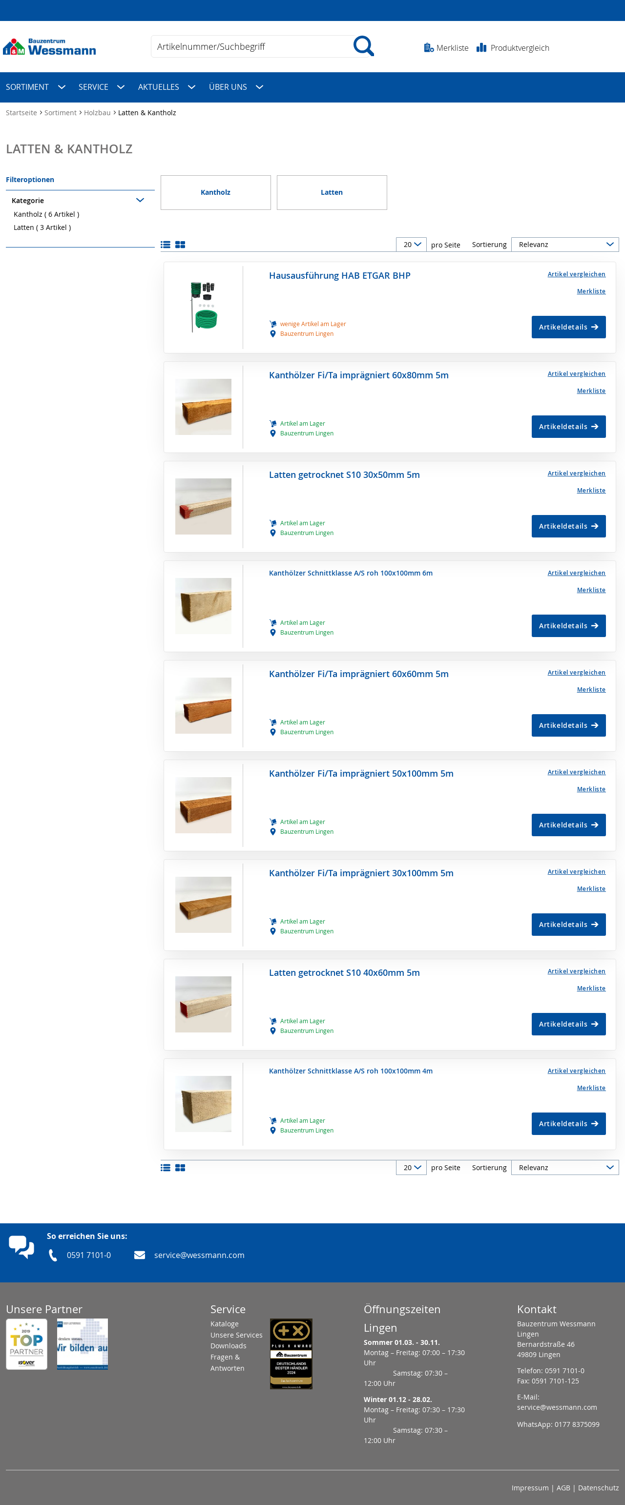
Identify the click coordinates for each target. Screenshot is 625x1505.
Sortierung (489, 240)
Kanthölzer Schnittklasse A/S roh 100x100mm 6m (351, 568)
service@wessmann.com (199, 1250)
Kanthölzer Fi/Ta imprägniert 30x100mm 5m (361, 868)
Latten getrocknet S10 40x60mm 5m (344, 968)
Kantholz (46, 209)
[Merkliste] (550, 287)
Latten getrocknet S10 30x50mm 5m (344, 470)
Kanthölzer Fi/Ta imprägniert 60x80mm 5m (359, 370)
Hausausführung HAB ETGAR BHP (340, 271)
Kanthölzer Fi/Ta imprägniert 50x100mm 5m (361, 769)
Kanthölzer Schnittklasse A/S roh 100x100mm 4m (351, 1066)
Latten (42, 222)
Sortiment (61, 108)
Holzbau (98, 108)
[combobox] (260, 46)
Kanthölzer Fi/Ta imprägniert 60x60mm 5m (359, 669)
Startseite (22, 108)
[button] (550, 270)
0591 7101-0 (89, 1250)
